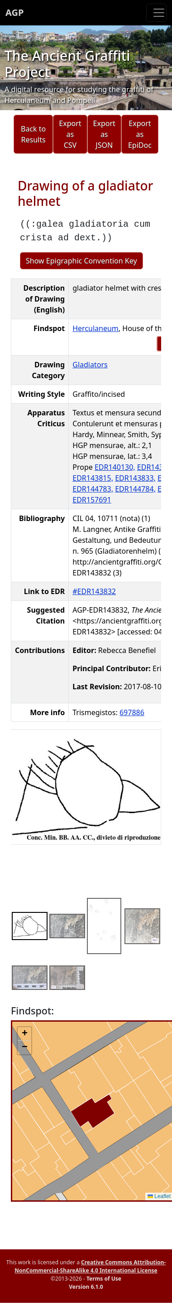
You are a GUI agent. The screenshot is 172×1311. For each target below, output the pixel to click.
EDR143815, (92, 478)
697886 (131, 712)
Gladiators (89, 365)
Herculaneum (95, 328)
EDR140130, (115, 467)
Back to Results (33, 134)
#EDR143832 (94, 591)
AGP (14, 12)
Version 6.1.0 (86, 1287)
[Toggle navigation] (156, 13)
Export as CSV (70, 134)
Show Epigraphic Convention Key (81, 261)
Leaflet (159, 1196)
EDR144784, (135, 489)
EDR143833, (135, 478)
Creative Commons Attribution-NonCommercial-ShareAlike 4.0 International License (90, 1266)
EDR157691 (91, 500)
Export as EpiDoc (140, 134)
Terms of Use (103, 1278)
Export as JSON (104, 134)
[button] (24, 1034)
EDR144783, (92, 489)
